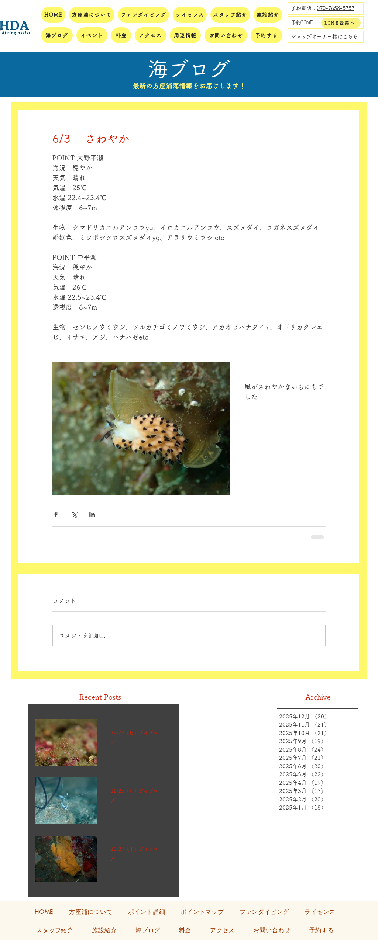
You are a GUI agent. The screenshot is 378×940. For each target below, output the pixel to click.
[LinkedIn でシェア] (92, 514)
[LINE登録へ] (341, 23)
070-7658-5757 (335, 8)
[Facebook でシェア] (55, 514)
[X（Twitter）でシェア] (74, 514)
